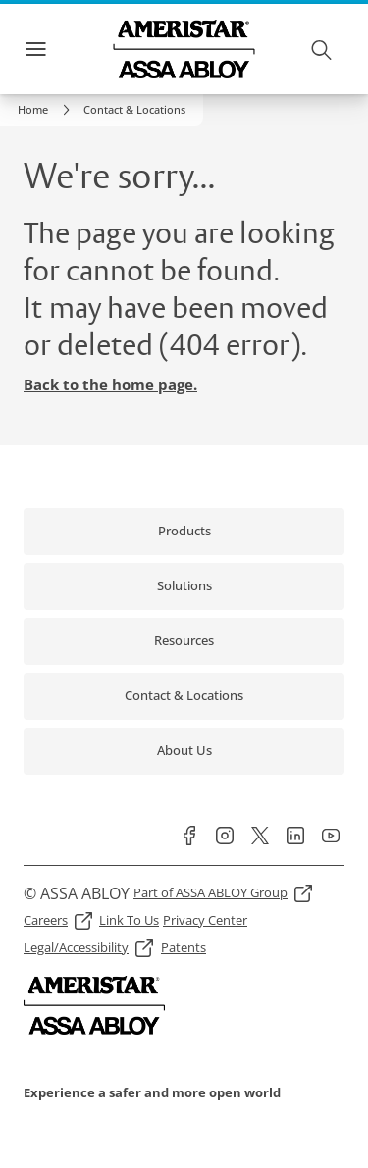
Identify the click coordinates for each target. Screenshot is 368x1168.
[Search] (321, 49)
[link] (47, 110)
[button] (134, 110)
